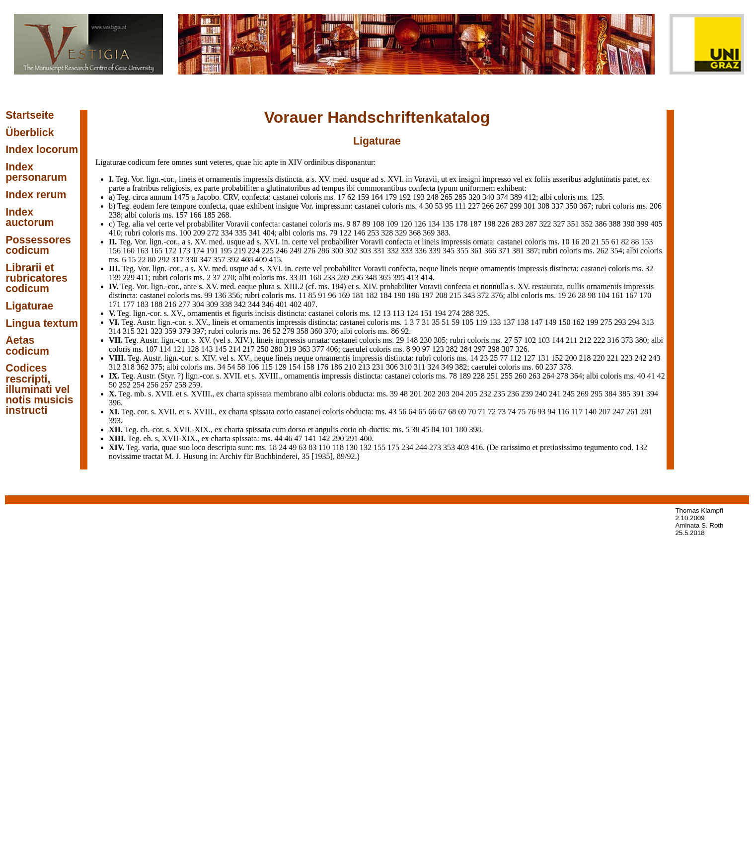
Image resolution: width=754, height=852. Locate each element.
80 (152, 259)
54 (231, 367)
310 (406, 367)
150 (565, 322)
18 (273, 447)
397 (198, 331)
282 (452, 349)
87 (357, 224)
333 (407, 250)
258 (180, 385)
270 (228, 277)
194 (440, 313)
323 (156, 331)
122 (345, 233)
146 (359, 233)
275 (606, 322)
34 (222, 367)
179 (391, 197)
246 (282, 250)
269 (583, 393)
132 (366, 447)
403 (463, 447)
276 (309, 250)
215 (455, 295)
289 (343, 277)
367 (585, 206)
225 (268, 250)
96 (332, 295)
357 (220, 259)
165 (156, 250)
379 (184, 331)
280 (277, 349)
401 (282, 304)
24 (283, 447)
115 (267, 367)
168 (315, 277)
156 (115, 250)
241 (555, 393)
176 (322, 367)
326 (522, 349)
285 (460, 197)
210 (350, 367)
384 (610, 393)
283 (518, 224)
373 (627, 340)
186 (336, 367)
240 (541, 393)
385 (624, 393)
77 (504, 358)
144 (558, 340)
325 (482, 313)
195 (226, 250)
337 (557, 206)
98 (592, 295)
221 (613, 358)
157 (182, 215)
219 (240, 250)
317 (178, 259)
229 (129, 277)
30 (429, 206)
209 (199, 233)
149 (551, 322)
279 (289, 331)
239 (527, 393)
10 (565, 241)
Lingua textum (41, 323)
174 (198, 250)
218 (585, 358)
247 (618, 411)
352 (587, 224)
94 (551, 411)
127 (529, 358)
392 (233, 259)
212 (585, 340)
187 (476, 224)
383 (443, 233)
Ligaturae (29, 306)
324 (433, 367)
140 (591, 411)
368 (415, 233)
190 (399, 295)
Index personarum (36, 172)
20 (585, 241)
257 (166, 385)
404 (269, 233)
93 (541, 411)
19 (562, 295)
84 (435, 429)
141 (310, 438)
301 (529, 206)
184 (337, 286)
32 (649, 268)
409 (261, 259)
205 (471, 393)
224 (254, 250)
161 (617, 295)
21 (595, 241)
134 (434, 224)
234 (407, 447)
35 (436, 322)
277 (184, 304)
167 (631, 295)
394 (652, 393)
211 (571, 340)
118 (338, 447)
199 (593, 322)
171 (115, 304)
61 (615, 241)
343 (469, 295)
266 (488, 206)
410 (115, 233)
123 (438, 349)
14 (474, 358)
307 (508, 349)
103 (544, 340)
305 (440, 340)
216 (170, 304)
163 (143, 250)
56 (402, 411)
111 (460, 206)
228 (479, 376)
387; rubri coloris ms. (561, 250)
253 (373, 233)
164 (377, 197)
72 (492, 411)
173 (184, 250)
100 (185, 233)
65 (422, 411)
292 (164, 259)
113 (398, 313)
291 (352, 438)
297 (480, 349)
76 (531, 411)
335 (241, 233)
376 (497, 295)
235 (499, 393)
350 (571, 206)
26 (572, 295)
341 (255, 233)
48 (404, 393)
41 (651, 376)
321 (143, 331)
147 (537, 322)
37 (217, 277)
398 (475, 429)
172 (170, 250)
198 (490, 224)
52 (277, 331)
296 (357, 277)
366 (490, 250)
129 (281, 367)
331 (379, 250)
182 (371, 295)
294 (634, 322)
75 (522, 411)
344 (254, 304)
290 (338, 438)
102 (530, 340)
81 (303, 277)
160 (129, 250)
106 (253, 367)
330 (192, 259)
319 (291, 349)
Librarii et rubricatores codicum (36, 278)
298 (494, 349)
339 (435, 250)
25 (494, 358)
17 (341, 197)
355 (462, 250)
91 (322, 295)
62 (351, 197)
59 (455, 322)
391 (638, 393)
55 (605, 241)
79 (333, 233)
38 (415, 429)
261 (632, 411)
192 (405, 197)
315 (129, 331)
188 (156, 304)
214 (235, 349)
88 (635, 241)
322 (545, 224)
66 (432, 411)
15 (132, 259)
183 (143, 304)
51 (446, 322)
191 (212, 250)
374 (502, 197)
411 (142, 277)
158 (308, 367)
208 (441, 295)
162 (579, 322)
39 (394, 393)
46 (289, 438)
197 (427, 295)
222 (599, 340)
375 (156, 367)
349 (447, 367)
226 (504, 224)
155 (379, 447)
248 (433, 197)
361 (476, 250)
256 (152, 385)
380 (641, 340)
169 (344, 295)
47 (298, 438)
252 (125, 385)
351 (573, 224)
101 (447, 429)
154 (295, 367)
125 (597, 197)
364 (576, 376)
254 (139, 385)
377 (318, 349)
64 (412, 411)
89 (367, 224)
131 (543, 358)
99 (208, 295)
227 (474, 206)
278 (562, 376)
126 (420, 224)
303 (365, 250)
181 (358, 295)
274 (454, 313)
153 (647, 241)
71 (482, 411)
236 (513, 393)
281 (646, 411)
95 (448, 206)
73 (502, 411)
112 (515, 358)
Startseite (29, 115)
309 (212, 304)
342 (240, 304)
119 (481, 322)
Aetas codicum (27, 345)
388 (615, 224)
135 (448, 224)
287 (531, 224)
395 (399, 277)
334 (227, 233)
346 (268, 304)
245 (569, 393)
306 (392, 367)
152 (557, 358)
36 (267, 331)
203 (444, 393)
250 (263, 349)
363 (304, 349)
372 (483, 295)
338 (226, 304)
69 (462, 411)
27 (508, 340)
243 (655, 358)
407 (309, 304)
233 (329, 277)
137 (509, 322)
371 (504, 250)
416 (477, 447)
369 (429, 233)
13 (387, 313)
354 (616, 250)
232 (485, 393)
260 (521, 376)
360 (316, 331)
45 (425, 429)
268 (223, 215)
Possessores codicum (38, 245)
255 (507, 376)
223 (627, 358)
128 (193, 349)
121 (179, 349)
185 (210, 215)
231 (378, 367)
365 (385, 277)
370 (330, 331)
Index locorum (41, 149)
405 (657, 224)
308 (543, 206)
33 (294, 277)
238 (115, 215)
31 (426, 322)
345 (448, 250)
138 (523, 322)
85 (312, 295)
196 (413, 295)
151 (426, 313)
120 (406, 224)
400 (366, 438)
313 (648, 322)
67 (442, 411)
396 (115, 402)
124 (412, 313)
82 (625, 241)
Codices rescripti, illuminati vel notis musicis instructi (39, 389)
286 (323, 250)
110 (324, 447)
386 (601, 224)
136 (220, 295)
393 (115, 420)
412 (530, 197)
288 (468, 313)
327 (559, 224)
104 (603, 295)
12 (377, 313)
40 (641, 376)
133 (495, 322)
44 (279, 438)
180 (461, 429)
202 (430, 393)
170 (645, 295)
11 (302, 295)
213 (364, 367)
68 (452, 411)
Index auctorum (29, 217)
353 (449, 447)
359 (170, 331)
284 (466, 349)
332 (393, 250)
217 (249, 349)
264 (548, 376)
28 (582, 295)
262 (602, 250)
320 (474, 197)
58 (241, 367)
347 (206, 259)
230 (426, 340)
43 (392, 411)
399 (643, 224)
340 (488, 197)
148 (412, 340)
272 (213, 233)
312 (115, 367)
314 (115, 331)
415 (275, 259)
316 (613, 340)
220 (599, 358)
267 (502, 206)
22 (142, 259)
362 (143, 367)
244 (421, 447)
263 (534, 376)
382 (461, 367)
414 (427, 277)
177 (129, 304)
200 (571, 358)
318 (129, 367)
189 (465, 376)
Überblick (29, 133)
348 (371, 277)
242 (641, 358)
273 (435, 447)
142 (324, 438)
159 (363, 197)
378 (565, 367)
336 (421, 250)
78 (453, 376)
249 (296, 250)
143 (207, 349)
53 (439, 206)
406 (332, 349)
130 (352, 447)
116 (563, 411)
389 (516, 197)
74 (512, 411)
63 (302, 447)
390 (629, 224)
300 (337, 250)
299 (516, 206)
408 (247, 259)
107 (151, 349)
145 (221, 349)
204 (457, 393)
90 (416, 349)
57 (518, 340)
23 (484, 358)
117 (577, 411)
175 (393, 447)
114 (165, 349)
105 (467, 322)
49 (293, 447)
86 (395, 331)
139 (115, 277)
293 (620, 322)
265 (446, 197)
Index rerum (35, 195)
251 (493, 376)
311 (419, 367)
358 (302, 331)
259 (194, 385)
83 (312, 447)
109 (392, 224)
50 (113, 385)
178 (462, 224)
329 (401, 233)
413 (413, 277)
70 (472, 411)
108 (378, 224)
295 (597, 393)
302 (351, 250)
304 (198, 304)
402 (296, 304)
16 (575, 241)
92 (405, 331)
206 (656, 206)
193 (419, 197)
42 (661, 376)
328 (387, 233)
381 (518, 250)
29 (400, 340)
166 (196, 215)
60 (539, 367)
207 (604, 411)
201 (416, 393)
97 (426, 349)
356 (234, 295)
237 (551, 367)
